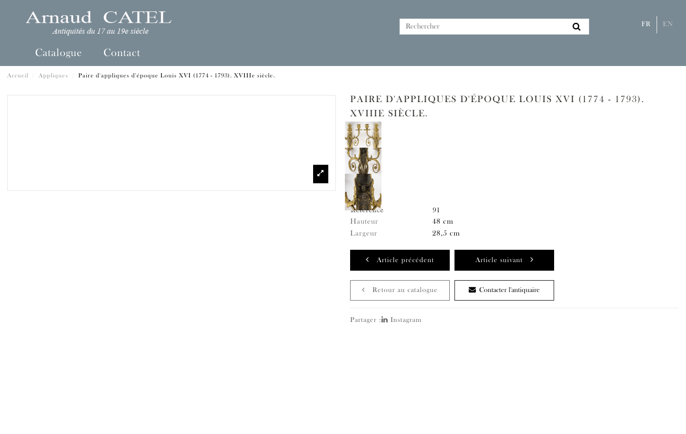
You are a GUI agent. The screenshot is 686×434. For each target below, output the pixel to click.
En (668, 24)
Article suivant (504, 259)
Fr (646, 24)
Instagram (401, 320)
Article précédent (400, 259)
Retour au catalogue (400, 290)
